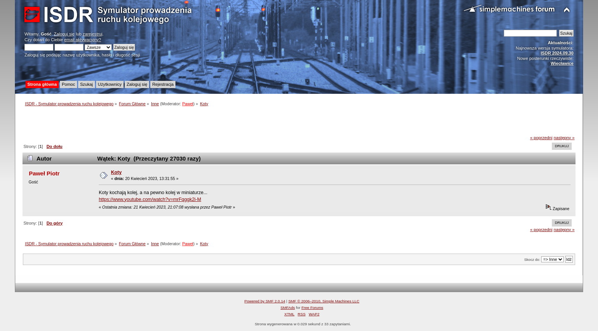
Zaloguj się (64, 34)
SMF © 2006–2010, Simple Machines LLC (323, 301)
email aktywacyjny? (82, 39)
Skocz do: (532, 259)
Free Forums (312, 307)
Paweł (187, 103)
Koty (116, 172)
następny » (564, 137)
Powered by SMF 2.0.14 (264, 301)
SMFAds (288, 307)
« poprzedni (541, 137)
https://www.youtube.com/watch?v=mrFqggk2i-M (150, 199)
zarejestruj (93, 34)
